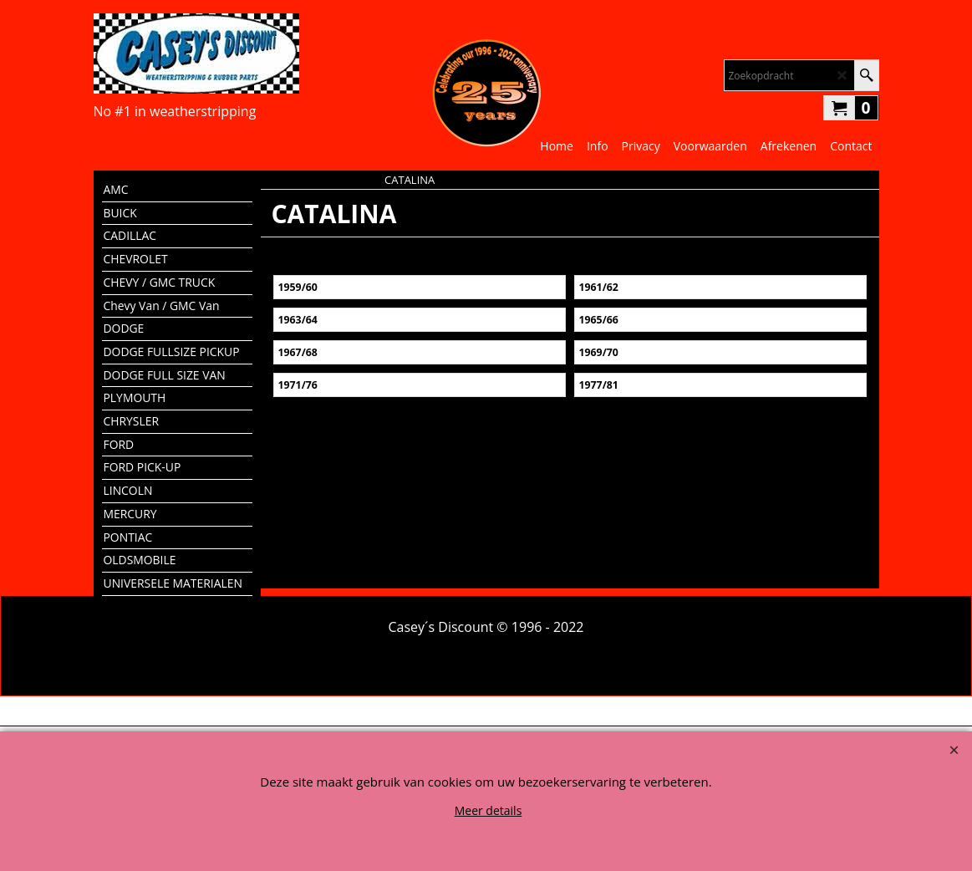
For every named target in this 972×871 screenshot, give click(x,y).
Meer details (488, 810)
